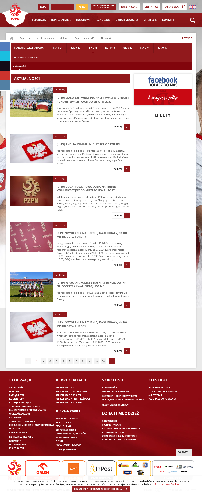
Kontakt (168, 20)
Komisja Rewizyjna (20, 402)
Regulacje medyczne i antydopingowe (31, 424)
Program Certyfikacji (114, 432)
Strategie (150, 20)
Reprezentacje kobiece (68, 395)
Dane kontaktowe (159, 387)
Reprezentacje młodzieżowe (54, 38)
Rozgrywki (83, 20)
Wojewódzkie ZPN (19, 413)
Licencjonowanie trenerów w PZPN (123, 399)
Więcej (122, 127)
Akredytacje (155, 395)
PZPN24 (82, 6)
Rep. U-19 (92, 47)
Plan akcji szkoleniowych (29, 47)
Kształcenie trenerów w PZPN (119, 395)
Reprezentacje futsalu (69, 402)
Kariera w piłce (18, 432)
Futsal (59, 441)
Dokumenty (16, 428)
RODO (43, 6)
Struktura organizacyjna (24, 406)
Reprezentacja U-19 (84, 38)
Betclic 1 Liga (63, 422)
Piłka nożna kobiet (67, 437)
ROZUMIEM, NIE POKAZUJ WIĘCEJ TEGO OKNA (102, 489)
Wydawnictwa (18, 444)
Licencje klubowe (66, 449)
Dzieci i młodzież (127, 20)
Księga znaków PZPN (21, 436)
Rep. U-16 (144, 47)
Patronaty (15, 440)
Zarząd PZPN (16, 395)
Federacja (39, 20)
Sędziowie (15, 417)
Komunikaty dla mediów (162, 391)
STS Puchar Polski (66, 429)
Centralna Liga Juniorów (71, 433)
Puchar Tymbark (111, 424)
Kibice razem (16, 448)
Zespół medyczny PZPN (22, 421)
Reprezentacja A (65, 387)
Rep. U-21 (58, 47)
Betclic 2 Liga (63, 426)
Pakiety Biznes (129, 6)
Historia (14, 391)
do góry (184, 452)
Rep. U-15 (162, 47)
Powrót (185, 39)
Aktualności (19, 66)
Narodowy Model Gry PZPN (103, 6)
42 (103, 360)
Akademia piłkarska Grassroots (121, 428)
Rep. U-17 (127, 47)
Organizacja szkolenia (115, 391)
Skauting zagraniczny (115, 404)
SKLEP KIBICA (175, 7)
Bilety (152, 7)
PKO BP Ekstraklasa (67, 418)
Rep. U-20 (75, 47)
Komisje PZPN (16, 398)
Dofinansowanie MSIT (27, 57)
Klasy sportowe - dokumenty (119, 439)
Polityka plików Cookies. (167, 484)
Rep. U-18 (110, 47)
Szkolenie (103, 20)
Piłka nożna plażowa (68, 444)
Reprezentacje (61, 20)
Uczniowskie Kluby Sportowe (119, 435)
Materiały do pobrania (162, 398)
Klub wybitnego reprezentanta (27, 409)
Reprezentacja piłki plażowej (73, 398)
